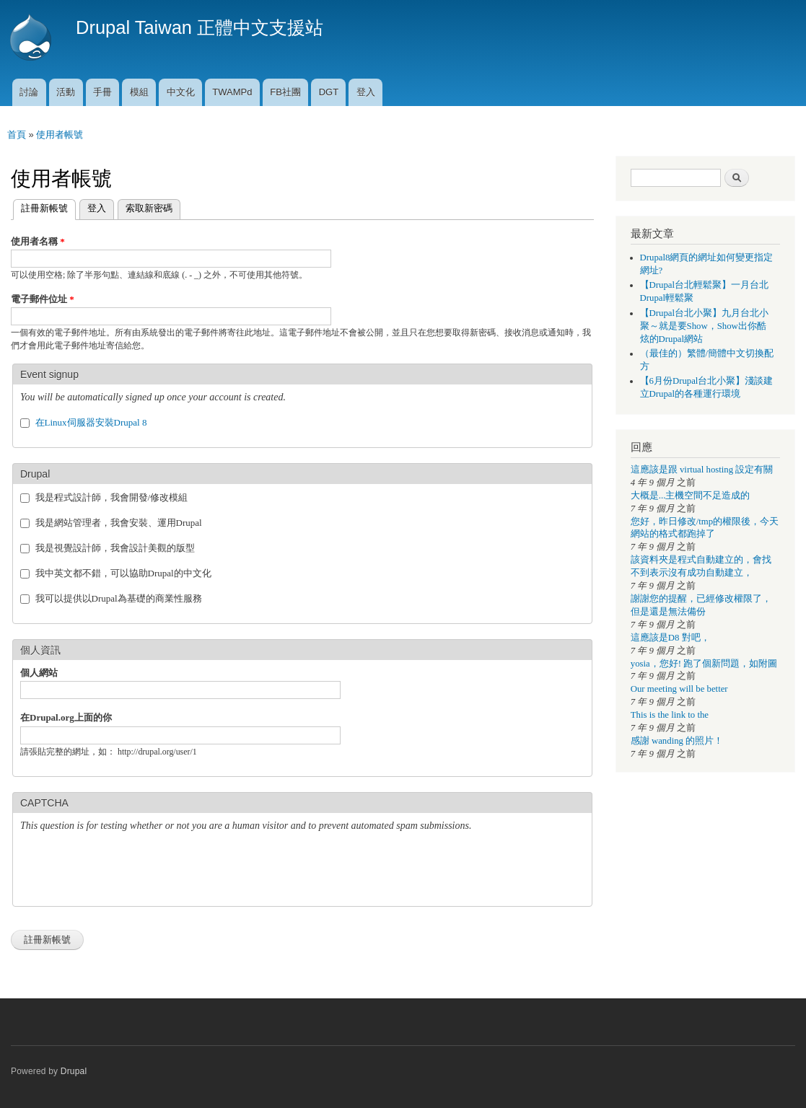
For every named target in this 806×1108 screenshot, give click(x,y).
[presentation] (130, 871)
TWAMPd (232, 92)
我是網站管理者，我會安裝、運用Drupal (118, 522)
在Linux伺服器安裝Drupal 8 (91, 422)
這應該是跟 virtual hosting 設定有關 (702, 470)
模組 (139, 92)
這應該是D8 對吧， (670, 638)
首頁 (16, 134)
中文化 (181, 92)
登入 (365, 92)
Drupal (74, 1071)
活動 (65, 92)
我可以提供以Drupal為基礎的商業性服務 (118, 598)
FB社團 (285, 92)
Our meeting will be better (679, 689)
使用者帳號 (59, 134)
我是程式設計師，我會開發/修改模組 (111, 497)
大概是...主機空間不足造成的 (690, 496)
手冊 (102, 92)
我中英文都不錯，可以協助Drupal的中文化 (123, 573)
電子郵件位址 (42, 299)
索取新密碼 (149, 208)
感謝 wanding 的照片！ (677, 741)
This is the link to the (670, 715)
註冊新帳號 (40, 207)
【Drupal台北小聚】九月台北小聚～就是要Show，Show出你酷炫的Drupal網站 (704, 326)
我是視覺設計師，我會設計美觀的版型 (115, 547)
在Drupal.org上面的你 (66, 717)
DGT (328, 92)
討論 (28, 92)
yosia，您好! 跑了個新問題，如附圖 (704, 664)
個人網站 (39, 672)
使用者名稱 (38, 241)
